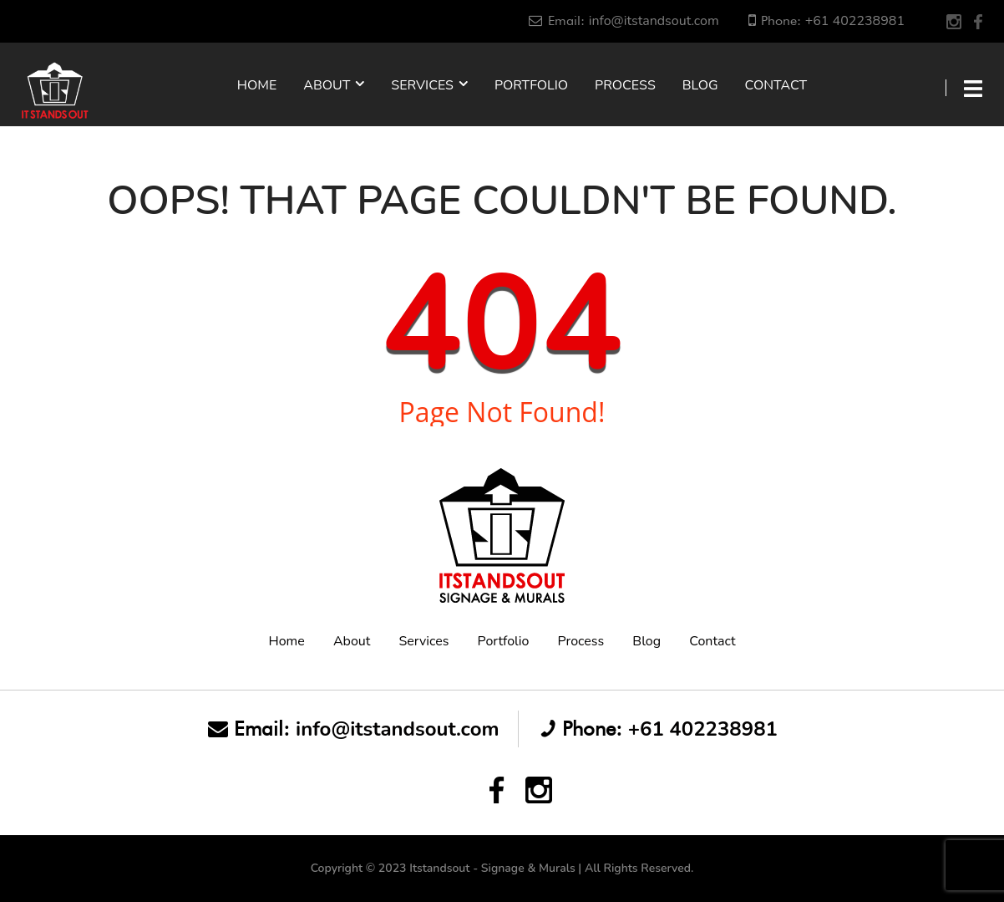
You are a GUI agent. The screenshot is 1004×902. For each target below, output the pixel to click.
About (326, 85)
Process (625, 85)
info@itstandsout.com (654, 21)
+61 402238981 (855, 21)
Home (256, 85)
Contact (776, 85)
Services (422, 85)
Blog (700, 85)
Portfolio (531, 85)
